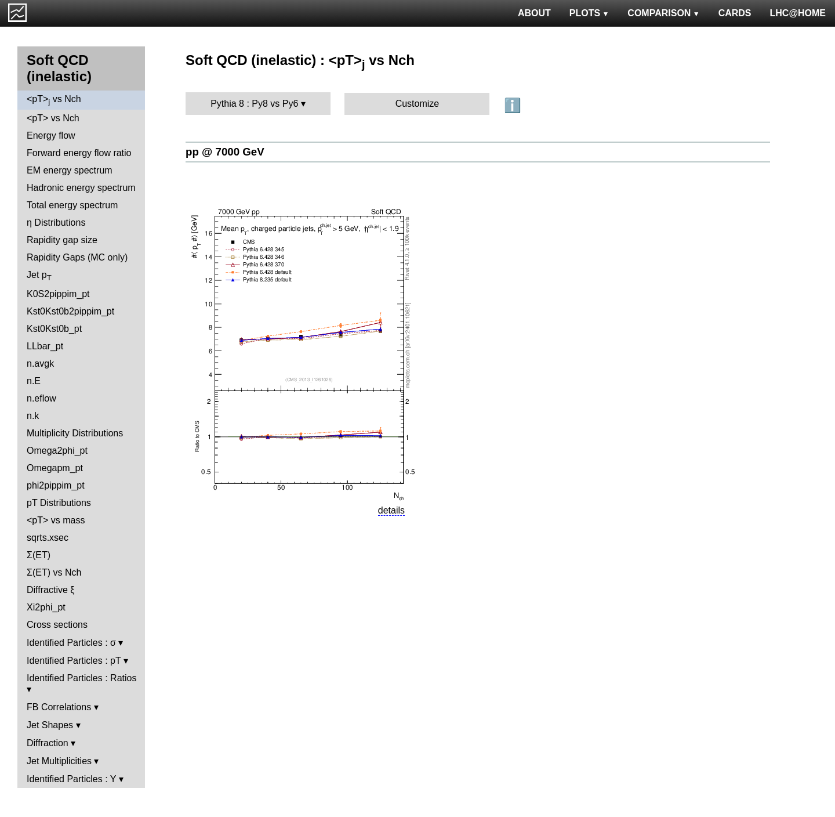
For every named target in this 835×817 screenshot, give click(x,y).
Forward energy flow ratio (79, 153)
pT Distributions (59, 503)
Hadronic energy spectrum (81, 188)
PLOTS (589, 13)
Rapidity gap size (62, 240)
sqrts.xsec (47, 538)
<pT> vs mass (56, 520)
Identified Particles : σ (71, 643)
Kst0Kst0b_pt (54, 329)
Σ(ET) (38, 555)
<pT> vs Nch (54, 100)
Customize (417, 104)
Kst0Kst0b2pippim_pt (70, 311)
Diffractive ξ (50, 590)
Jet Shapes (50, 725)
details (391, 510)
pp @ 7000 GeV (225, 152)
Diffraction (47, 743)
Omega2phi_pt (57, 451)
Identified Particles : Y (71, 779)
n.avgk (40, 363)
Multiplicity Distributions (75, 433)
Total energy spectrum (72, 205)
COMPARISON (663, 13)
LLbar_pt (45, 346)
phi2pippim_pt (56, 485)
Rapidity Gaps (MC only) (77, 257)
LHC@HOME (798, 13)
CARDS (735, 13)
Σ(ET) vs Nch (54, 572)
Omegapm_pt (55, 468)
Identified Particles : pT (74, 661)
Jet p (39, 276)
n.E (34, 381)
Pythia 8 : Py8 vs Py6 (254, 104)
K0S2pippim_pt (58, 294)
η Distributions (56, 222)
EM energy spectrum (69, 170)
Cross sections (57, 625)
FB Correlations (59, 707)
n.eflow (41, 398)
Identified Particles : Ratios (81, 678)
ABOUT (534, 13)
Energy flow (51, 135)
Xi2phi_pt (46, 607)
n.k (33, 416)
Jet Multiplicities (59, 761)
